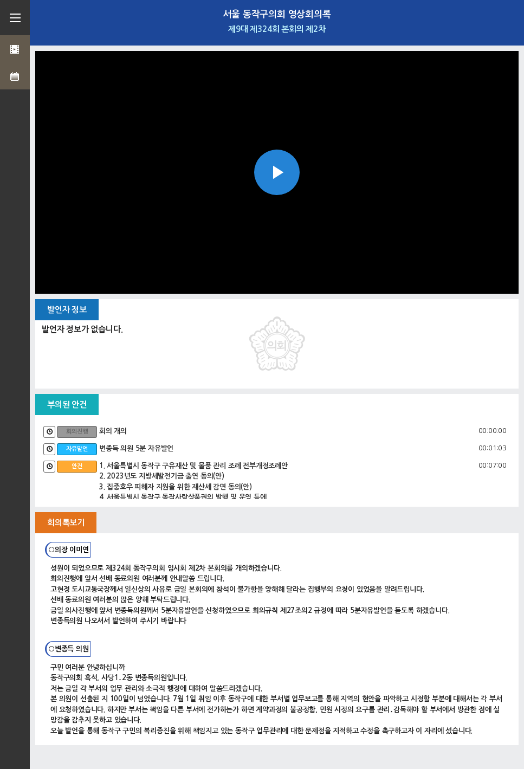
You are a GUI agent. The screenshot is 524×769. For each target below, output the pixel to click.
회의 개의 (113, 431)
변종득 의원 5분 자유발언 (136, 448)
